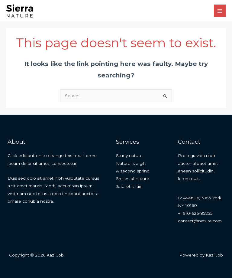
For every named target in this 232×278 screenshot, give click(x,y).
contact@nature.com (200, 220)
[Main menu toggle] (220, 11)
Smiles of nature (132, 178)
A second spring (133, 170)
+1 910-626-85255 (195, 213)
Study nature (129, 155)
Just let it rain (129, 186)
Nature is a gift (131, 163)
